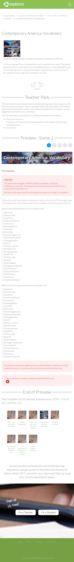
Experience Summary (14, 119)
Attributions (11, 127)
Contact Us (51, 541)
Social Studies (9, 15)
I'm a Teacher (25, 512)
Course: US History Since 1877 (31, 15)
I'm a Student (48, 512)
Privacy (39, 541)
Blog (20, 541)
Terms (28, 541)
